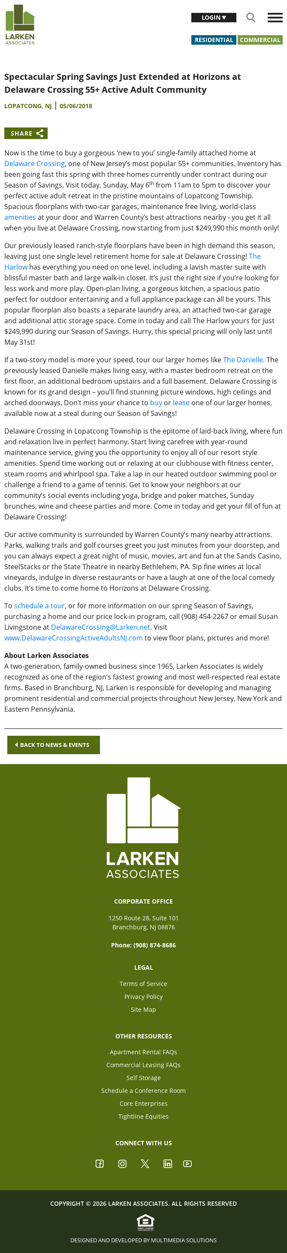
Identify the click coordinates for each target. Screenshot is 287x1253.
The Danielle (243, 359)
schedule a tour (39, 605)
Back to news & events (52, 745)
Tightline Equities (143, 1116)
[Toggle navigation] (275, 17)
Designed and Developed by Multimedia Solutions (143, 1240)
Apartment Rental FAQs (143, 1052)
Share (22, 133)
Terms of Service (143, 984)
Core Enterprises (144, 1103)
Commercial (260, 40)
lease (181, 402)
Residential (214, 40)
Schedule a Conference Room (143, 1090)
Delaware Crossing (34, 163)
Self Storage (144, 1078)
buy (156, 402)
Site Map (143, 1009)
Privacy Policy (143, 996)
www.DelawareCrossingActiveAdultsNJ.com (73, 638)
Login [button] (212, 17)
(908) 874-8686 (154, 945)
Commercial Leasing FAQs (143, 1065)
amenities (20, 217)
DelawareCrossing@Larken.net (100, 627)
